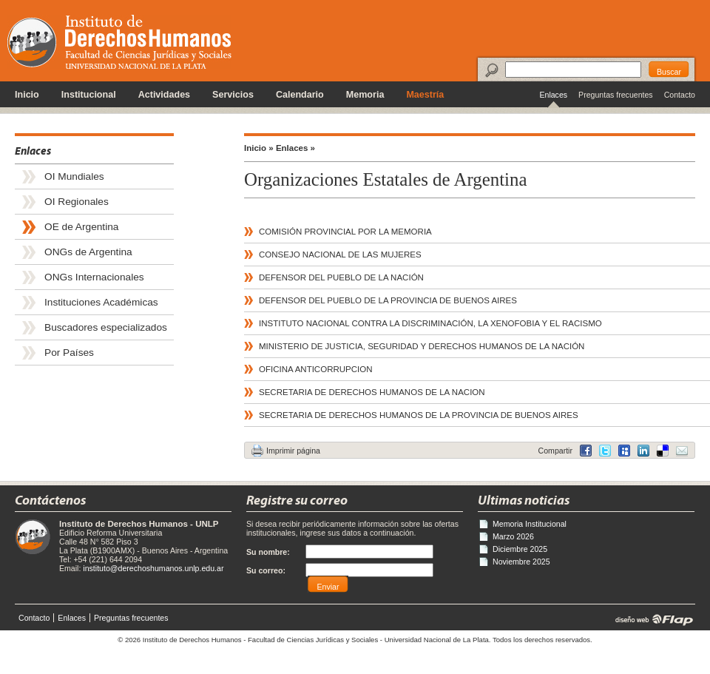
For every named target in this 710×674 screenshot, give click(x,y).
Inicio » (259, 148)
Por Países (69, 352)
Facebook (586, 450)
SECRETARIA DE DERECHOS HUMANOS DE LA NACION (372, 392)
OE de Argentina (81, 226)
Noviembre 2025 (521, 561)
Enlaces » (295, 148)
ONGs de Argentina (88, 251)
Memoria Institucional (530, 523)
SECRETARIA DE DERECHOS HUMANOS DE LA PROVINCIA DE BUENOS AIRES (418, 415)
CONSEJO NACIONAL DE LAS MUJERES (340, 254)
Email (682, 450)
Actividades (164, 95)
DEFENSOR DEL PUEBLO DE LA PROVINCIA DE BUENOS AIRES (388, 300)
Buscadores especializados (105, 327)
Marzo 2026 (513, 536)
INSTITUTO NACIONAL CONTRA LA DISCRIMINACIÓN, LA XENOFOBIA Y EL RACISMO (430, 323)
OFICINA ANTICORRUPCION (316, 369)
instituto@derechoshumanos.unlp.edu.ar (153, 568)
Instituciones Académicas (101, 302)
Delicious (643, 450)
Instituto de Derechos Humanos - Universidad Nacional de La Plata (119, 42)
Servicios (233, 95)
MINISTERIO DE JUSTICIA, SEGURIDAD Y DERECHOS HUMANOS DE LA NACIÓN (421, 346)
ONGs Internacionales (94, 277)
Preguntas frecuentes (615, 94)
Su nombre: (268, 551)
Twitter (605, 450)
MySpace (624, 450)
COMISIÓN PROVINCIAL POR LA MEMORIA (345, 231)
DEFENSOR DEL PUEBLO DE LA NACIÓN (341, 277)
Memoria (365, 95)
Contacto (679, 94)
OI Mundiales (74, 176)
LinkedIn (663, 450)
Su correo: (265, 570)
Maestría (425, 95)
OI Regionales (76, 201)
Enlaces (553, 94)
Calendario (300, 95)
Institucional (88, 95)
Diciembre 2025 (520, 549)
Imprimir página (293, 450)
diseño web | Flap (649, 619)
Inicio (27, 95)
